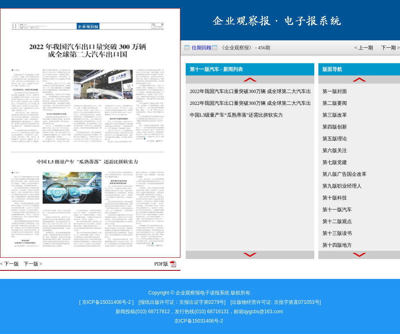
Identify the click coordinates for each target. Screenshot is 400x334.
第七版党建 (334, 162)
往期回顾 (201, 48)
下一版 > (33, 264)
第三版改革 (334, 115)
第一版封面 (334, 91)
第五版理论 (334, 139)
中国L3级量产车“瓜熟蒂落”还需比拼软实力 (236, 115)
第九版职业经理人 (342, 186)
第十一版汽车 (337, 209)
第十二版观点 (337, 221)
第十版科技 (334, 198)
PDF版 (161, 264)
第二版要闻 (334, 103)
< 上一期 (363, 48)
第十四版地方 (337, 245)
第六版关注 (334, 150)
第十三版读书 (337, 233)
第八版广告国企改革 (344, 174)
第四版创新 (334, 127)
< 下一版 (9, 264)
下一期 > (390, 48)
